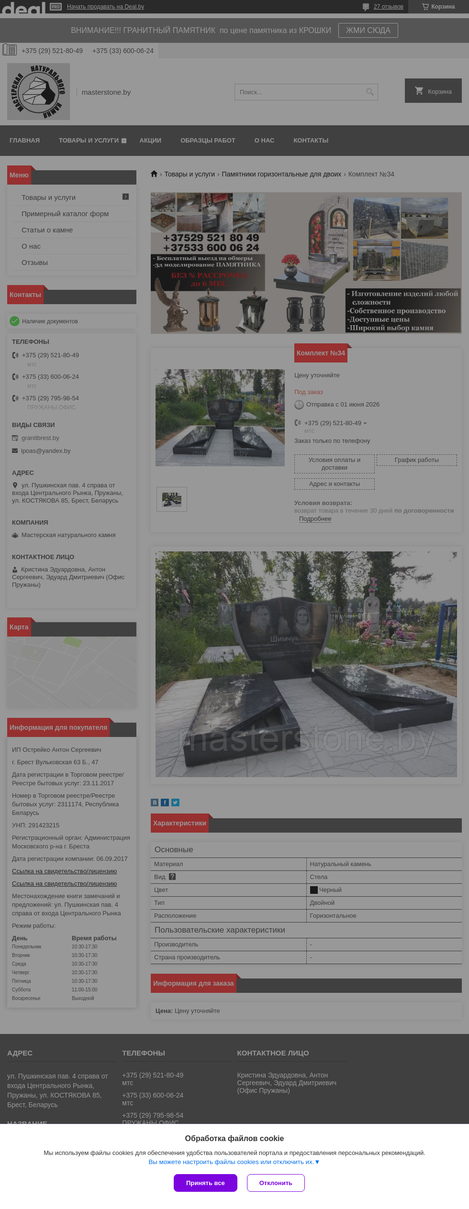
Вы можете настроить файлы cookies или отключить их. (231, 1161)
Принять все (205, 1183)
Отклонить (275, 1183)
